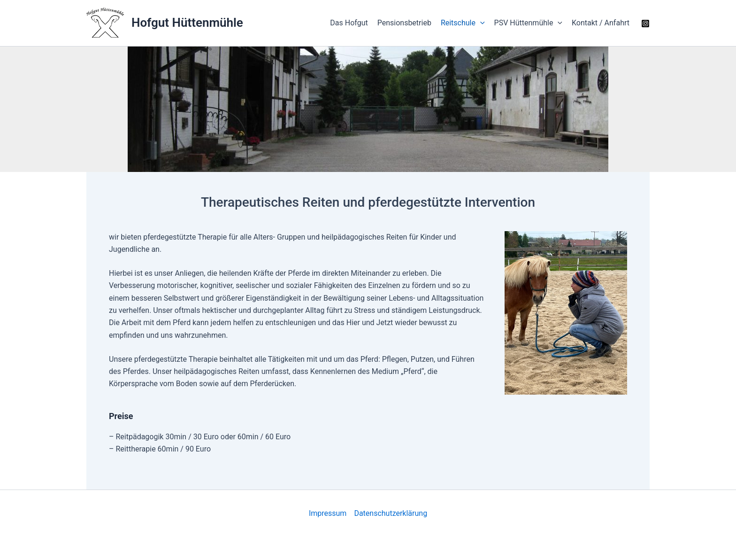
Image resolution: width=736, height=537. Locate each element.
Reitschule (463, 23)
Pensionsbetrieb (404, 22)
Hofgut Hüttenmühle (187, 23)
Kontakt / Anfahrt (600, 22)
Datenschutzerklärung (390, 513)
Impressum (328, 513)
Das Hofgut (349, 22)
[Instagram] (645, 23)
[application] (480, 23)
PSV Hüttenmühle (528, 23)
